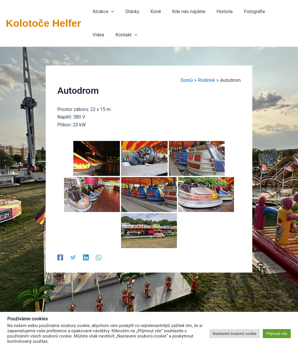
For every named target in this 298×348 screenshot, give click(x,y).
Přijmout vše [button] (276, 333)
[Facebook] (60, 257)
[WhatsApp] (99, 257)
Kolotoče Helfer (43, 23)
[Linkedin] (86, 257)
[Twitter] (73, 257)
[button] (102, 11)
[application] (110, 11)
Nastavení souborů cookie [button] (234, 333)
